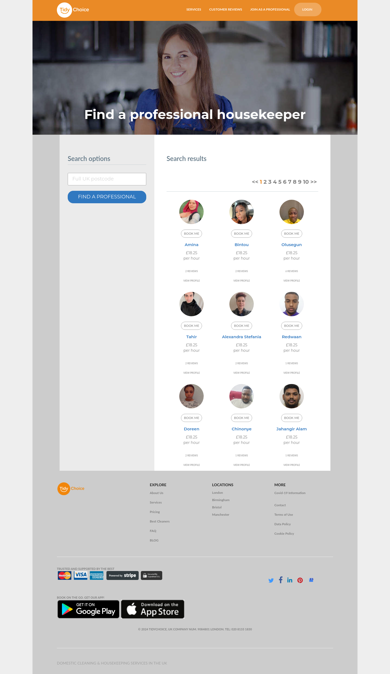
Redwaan (292, 336)
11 (191, 266)
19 (199, 266)
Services (156, 502)
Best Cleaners (160, 521)
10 (306, 182)
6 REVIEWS (291, 271)
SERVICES (193, 9)
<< (255, 182)
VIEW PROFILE (191, 280)
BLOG (154, 540)
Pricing (155, 512)
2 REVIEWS (191, 271)
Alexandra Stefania (241, 336)
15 (195, 266)
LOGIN (307, 9)
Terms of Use (283, 514)
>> (313, 182)
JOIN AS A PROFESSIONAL (270, 9)
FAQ (153, 531)
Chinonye (242, 428)
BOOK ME (191, 233)
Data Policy (282, 524)
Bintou (242, 244)
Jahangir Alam (292, 428)
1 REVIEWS (291, 363)
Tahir (191, 336)
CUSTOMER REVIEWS (225, 9)
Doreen (191, 428)
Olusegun (291, 244)
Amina (192, 244)
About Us (156, 493)
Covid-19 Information (290, 493)
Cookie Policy (284, 533)
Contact (280, 505)
